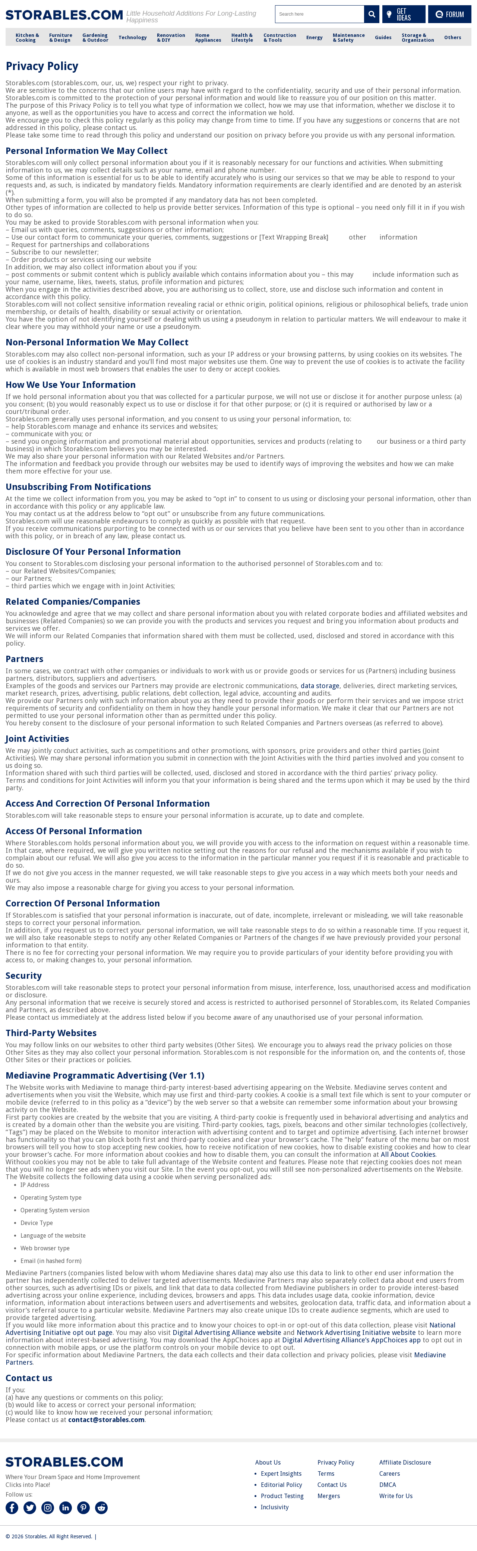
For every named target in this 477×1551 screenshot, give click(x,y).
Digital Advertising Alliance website (227, 1332)
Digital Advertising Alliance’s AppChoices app (351, 1340)
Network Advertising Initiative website (356, 1332)
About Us (268, 1462)
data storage (320, 686)
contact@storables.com (106, 1420)
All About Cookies (408, 1154)
